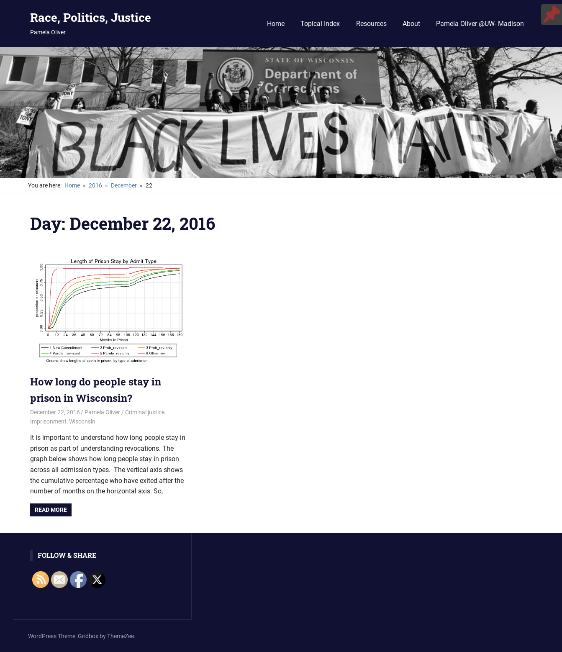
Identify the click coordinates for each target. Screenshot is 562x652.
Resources (371, 24)
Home (276, 24)
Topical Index (320, 24)
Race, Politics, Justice (90, 17)
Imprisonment (48, 421)
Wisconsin (82, 421)
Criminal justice (144, 412)
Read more (51, 509)
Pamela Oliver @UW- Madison (480, 24)
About (411, 24)
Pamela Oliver (102, 412)
